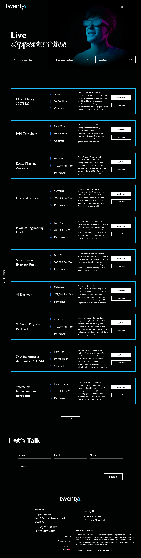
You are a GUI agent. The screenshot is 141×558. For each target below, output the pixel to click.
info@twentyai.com (45, 530)
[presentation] (34, 477)
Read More (121, 105)
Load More (70, 419)
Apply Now (121, 97)
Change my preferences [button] (104, 550)
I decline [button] (89, 550)
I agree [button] (80, 550)
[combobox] (123, 7)
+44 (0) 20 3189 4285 (46, 527)
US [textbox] (122, 7)
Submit (113, 476)
